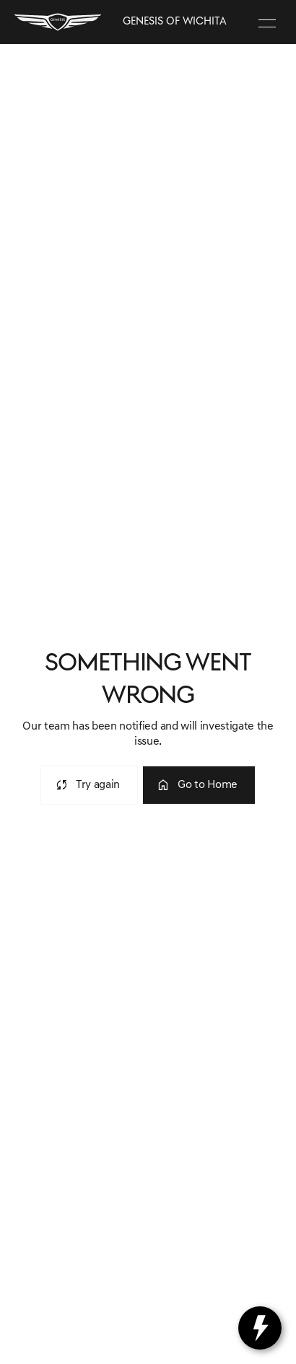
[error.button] (89, 785)
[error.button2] (199, 785)
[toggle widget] (260, 1328)
